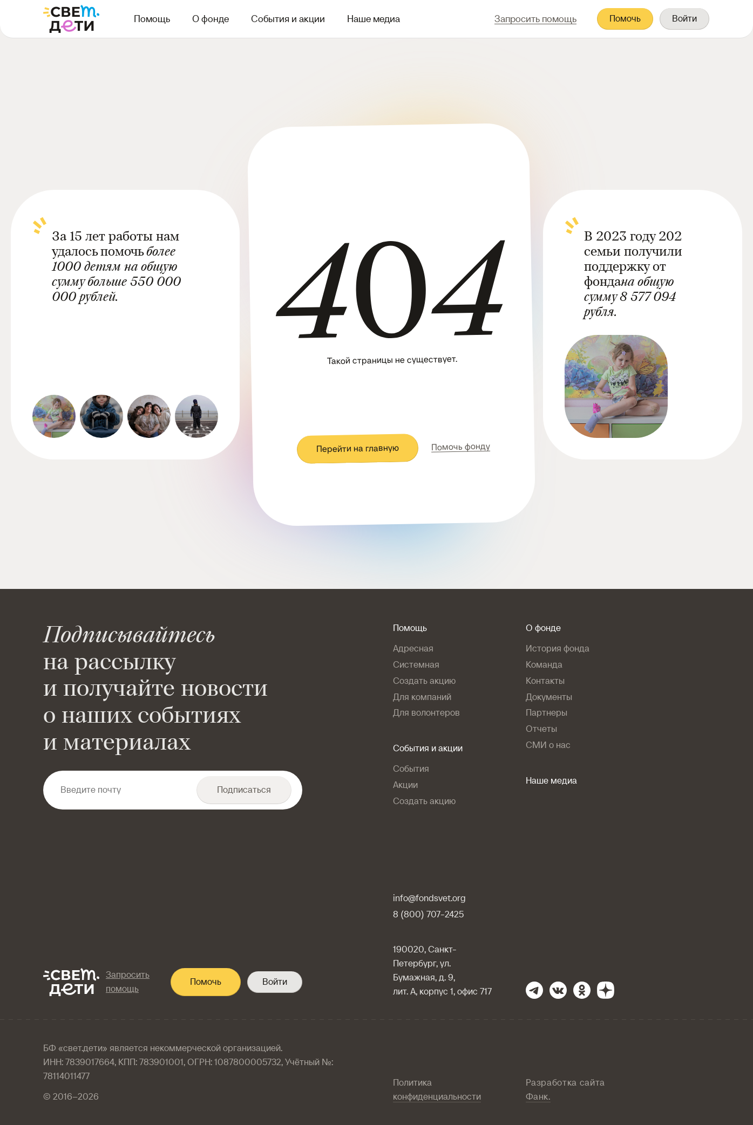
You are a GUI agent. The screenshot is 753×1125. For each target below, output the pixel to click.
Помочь (625, 18)
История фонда (557, 648)
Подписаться (244, 789)
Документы (549, 697)
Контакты (545, 681)
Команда (544, 664)
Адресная (413, 648)
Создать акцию (424, 681)
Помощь (152, 18)
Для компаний (422, 697)
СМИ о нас (548, 745)
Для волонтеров (426, 712)
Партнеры (546, 712)
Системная (416, 664)
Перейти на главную (357, 448)
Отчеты (541, 729)
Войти (684, 18)
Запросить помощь (128, 981)
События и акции (288, 18)
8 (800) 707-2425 (428, 914)
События (411, 768)
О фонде (210, 18)
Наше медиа (373, 18)
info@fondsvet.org (429, 898)
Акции (405, 785)
